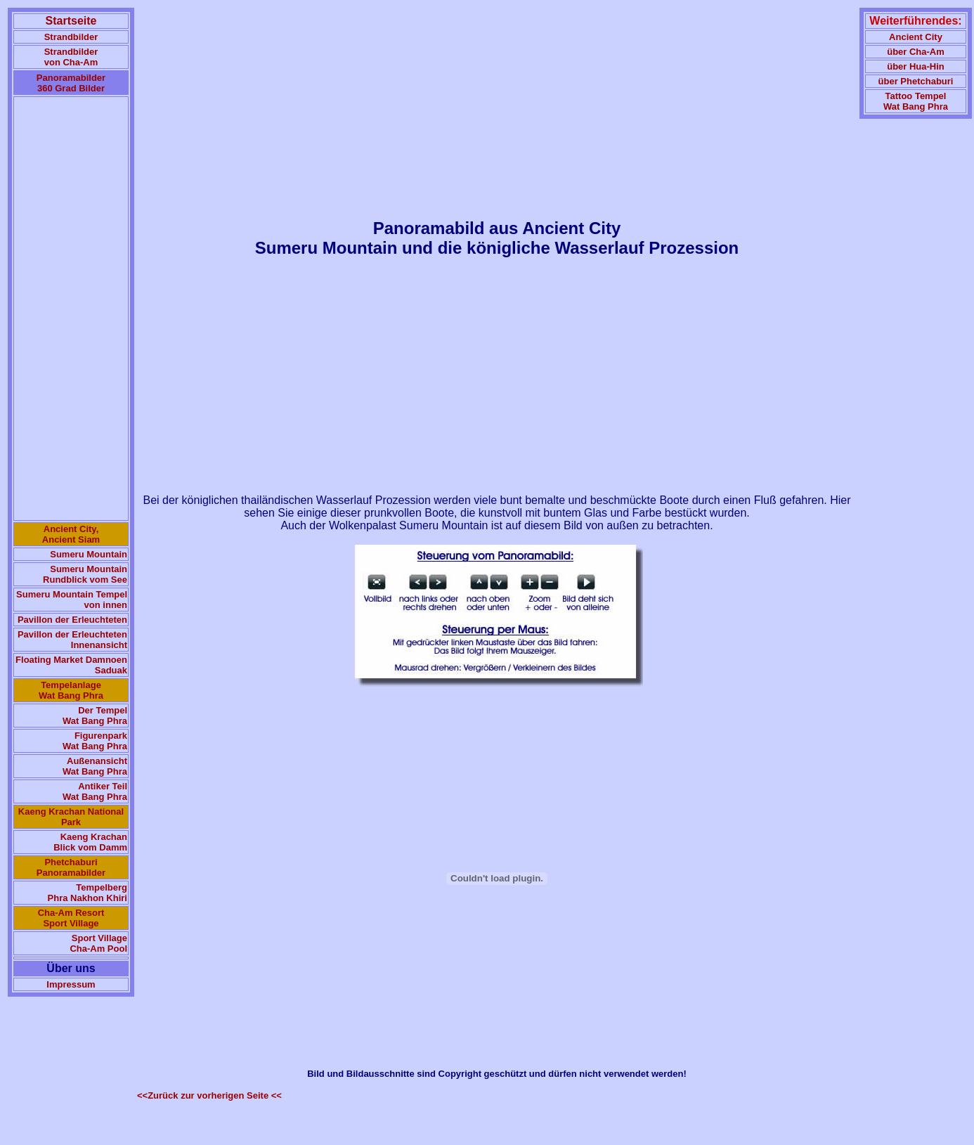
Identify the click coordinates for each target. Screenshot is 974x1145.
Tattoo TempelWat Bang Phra (915, 101)
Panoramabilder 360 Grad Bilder (71, 82)
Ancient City (915, 37)
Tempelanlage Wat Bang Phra (71, 690)
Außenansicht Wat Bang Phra (95, 766)
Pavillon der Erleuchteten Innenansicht (72, 639)
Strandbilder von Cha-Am (71, 56)
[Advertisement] (71, 308)
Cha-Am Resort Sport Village (71, 918)
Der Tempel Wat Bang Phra (95, 715)
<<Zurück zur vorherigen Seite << (209, 1095)
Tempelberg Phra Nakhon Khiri (87, 892)
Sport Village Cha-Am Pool (98, 943)
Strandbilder (71, 37)
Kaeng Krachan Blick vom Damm (90, 842)
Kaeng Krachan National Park (71, 816)
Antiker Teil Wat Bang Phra (95, 791)
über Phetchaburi (916, 81)
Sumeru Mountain (88, 554)
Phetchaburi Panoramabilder (71, 867)
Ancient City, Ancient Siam (71, 534)
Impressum (70, 984)
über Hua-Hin (915, 66)
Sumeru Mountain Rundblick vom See (85, 574)
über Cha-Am (915, 51)
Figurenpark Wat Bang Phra (95, 740)
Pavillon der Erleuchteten (72, 619)
